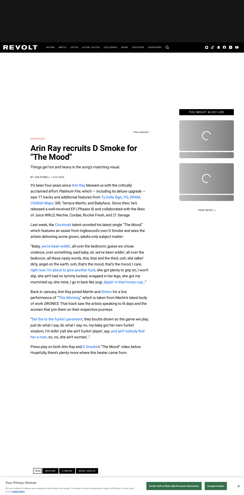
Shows (50, 47)
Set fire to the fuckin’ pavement (57, 319)
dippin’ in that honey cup (123, 282)
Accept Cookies (215, 486)
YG (126, 197)
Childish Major (42, 203)
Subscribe (155, 47)
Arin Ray (78, 185)
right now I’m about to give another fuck (62, 270)
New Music (37, 138)
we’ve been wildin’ (55, 246)
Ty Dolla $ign (111, 197)
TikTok (212, 47)
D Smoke (90, 347)
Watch (62, 47)
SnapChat (218, 47)
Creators (138, 47)
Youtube (237, 48)
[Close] (238, 486)
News (124, 47)
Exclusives (110, 47)
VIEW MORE (205, 210)
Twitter (230, 47)
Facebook (224, 47)
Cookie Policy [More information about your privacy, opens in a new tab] (18, 491)
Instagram (206, 47)
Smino (106, 292)
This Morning (69, 298)
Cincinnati (63, 225)
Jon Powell (42, 177)
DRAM (135, 197)
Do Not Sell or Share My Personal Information (174, 486)
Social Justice (91, 47)
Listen (74, 47)
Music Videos (87, 470)
